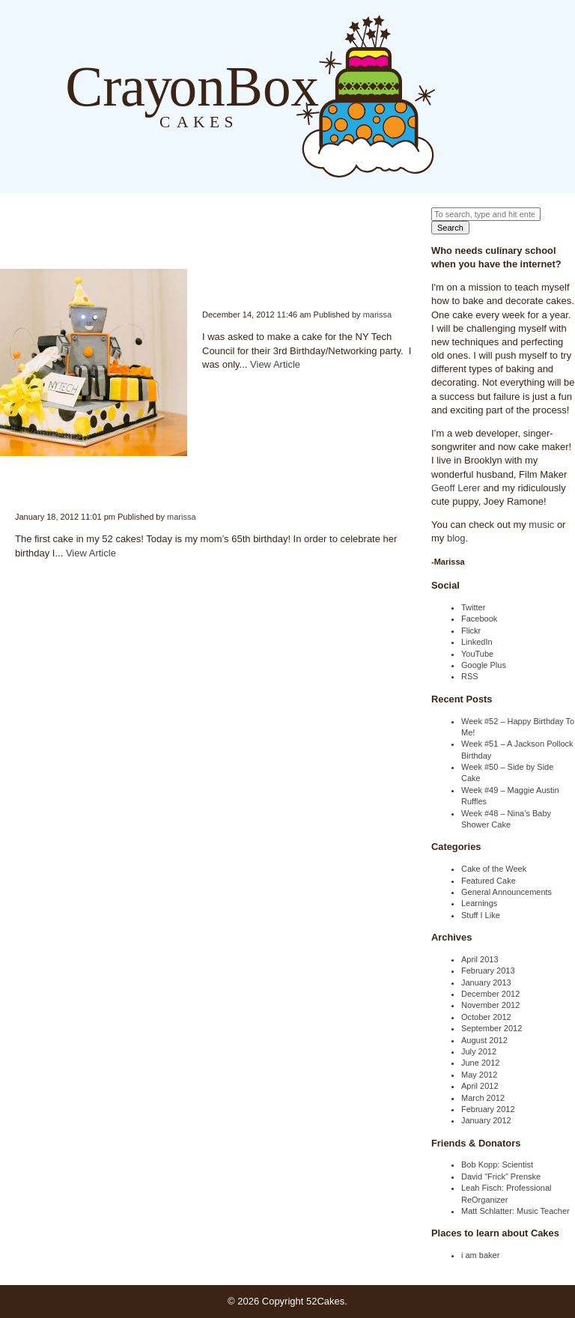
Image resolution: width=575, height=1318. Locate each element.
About (481, 95)
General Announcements (506, 891)
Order (511, 95)
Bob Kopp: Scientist (497, 1164)
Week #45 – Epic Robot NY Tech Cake (203, 281)
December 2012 (490, 993)
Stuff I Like (480, 915)
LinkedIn (477, 641)
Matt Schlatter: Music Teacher (515, 1210)
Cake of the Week (493, 868)
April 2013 (480, 959)
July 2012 (478, 1051)
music (541, 524)
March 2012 (483, 1097)
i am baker (480, 1255)
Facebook (479, 618)
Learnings (479, 903)
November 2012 (490, 1004)
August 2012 (484, 1040)
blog (456, 538)
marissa (377, 314)
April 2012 (480, 1085)
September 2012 (491, 1028)
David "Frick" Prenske (501, 1176)
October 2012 (486, 1016)
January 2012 (486, 1120)
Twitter (473, 607)
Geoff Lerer (456, 488)
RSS (469, 676)
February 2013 (488, 970)
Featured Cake (488, 880)
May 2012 (479, 1074)
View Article (275, 364)
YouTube (477, 653)
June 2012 (480, 1062)
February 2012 (488, 1109)
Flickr (471, 630)
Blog (450, 95)
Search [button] (450, 227)
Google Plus (483, 664)
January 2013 (486, 982)
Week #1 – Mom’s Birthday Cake (15, 483)
